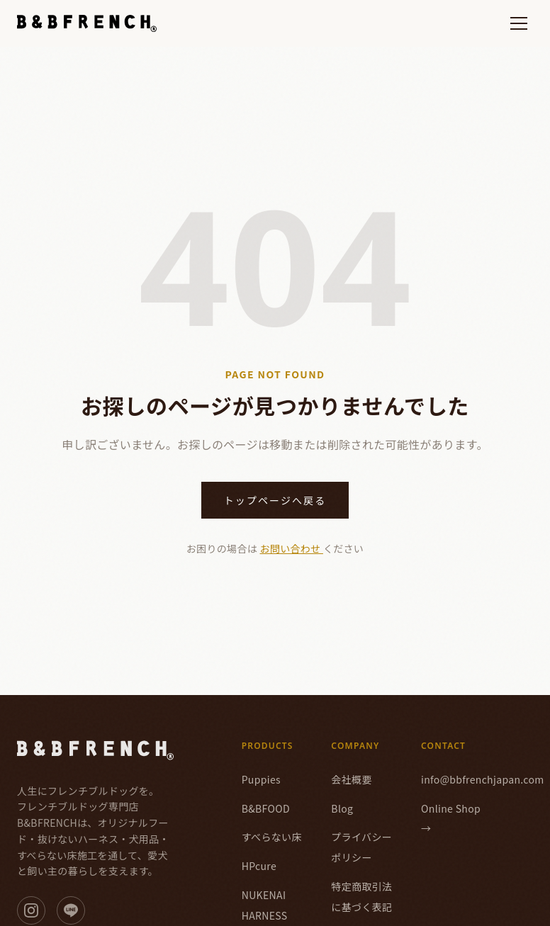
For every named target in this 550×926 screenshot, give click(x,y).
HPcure (259, 866)
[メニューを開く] (519, 23)
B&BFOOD (266, 808)
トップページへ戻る (275, 500)
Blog (342, 808)
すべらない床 (272, 837)
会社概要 (351, 779)
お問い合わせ (291, 548)
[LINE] (71, 910)
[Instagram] (31, 910)
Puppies (261, 779)
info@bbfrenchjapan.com (482, 779)
